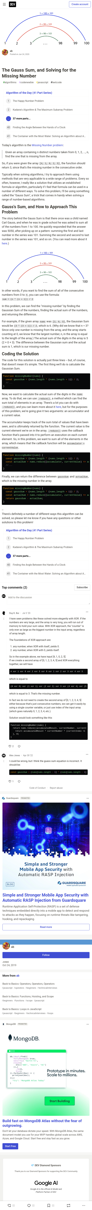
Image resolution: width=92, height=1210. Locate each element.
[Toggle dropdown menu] (87, 611)
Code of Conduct (37, 788)
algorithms (9, 82)
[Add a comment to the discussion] (48, 599)
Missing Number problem (47, 145)
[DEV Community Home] (12, 4)
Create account (79, 4)
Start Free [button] (10, 1146)
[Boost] (69, 1205)
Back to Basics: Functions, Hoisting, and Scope (46, 998)
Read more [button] (46, 927)
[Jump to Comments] (31, 1205)
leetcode (56, 82)
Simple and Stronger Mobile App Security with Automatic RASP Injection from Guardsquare (45, 898)
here (4, 243)
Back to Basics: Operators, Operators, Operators (46, 986)
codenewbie (26, 82)
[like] (11, 746)
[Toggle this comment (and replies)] (4, 618)
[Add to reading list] (50, 1205)
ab (11, 50)
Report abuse (56, 788)
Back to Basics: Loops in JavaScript (46, 1011)
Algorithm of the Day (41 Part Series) (29, 92)
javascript (42, 82)
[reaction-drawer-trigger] (11, 1205)
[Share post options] (84, 1205)
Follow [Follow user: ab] (46, 955)
